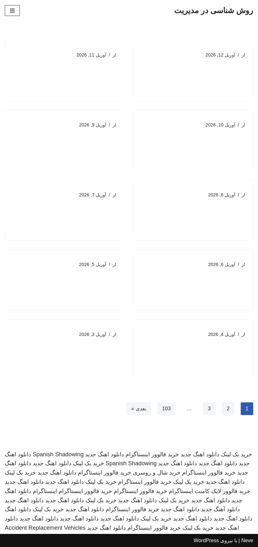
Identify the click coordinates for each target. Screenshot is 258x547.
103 (166, 408)
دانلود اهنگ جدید (200, 454)
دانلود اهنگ (18, 509)
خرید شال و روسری (157, 472)
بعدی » (138, 408)
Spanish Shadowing (58, 454)
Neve (247, 540)
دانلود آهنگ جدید (220, 509)
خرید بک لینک (236, 454)
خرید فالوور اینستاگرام (152, 454)
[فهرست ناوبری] (12, 10)
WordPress (206, 540)
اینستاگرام (45, 491)
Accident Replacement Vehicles (45, 528)
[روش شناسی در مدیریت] (213, 10)
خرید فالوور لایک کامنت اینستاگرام (209, 491)
